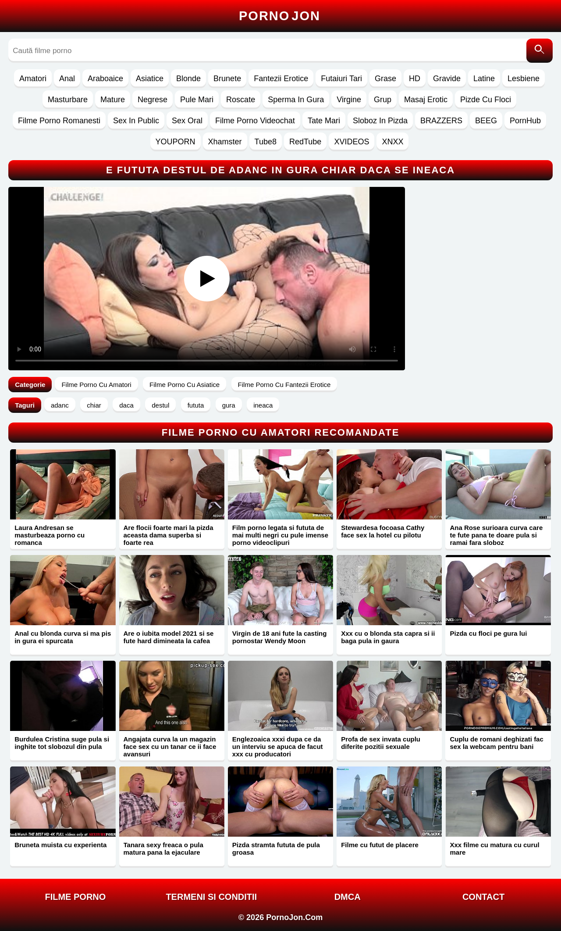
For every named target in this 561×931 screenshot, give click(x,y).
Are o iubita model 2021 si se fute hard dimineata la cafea (169, 637)
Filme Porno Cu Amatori (96, 384)
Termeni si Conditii (211, 897)
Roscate (240, 99)
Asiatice (149, 78)
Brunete (227, 78)
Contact (483, 897)
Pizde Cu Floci (485, 99)
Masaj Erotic (425, 99)
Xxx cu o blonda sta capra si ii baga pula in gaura (388, 637)
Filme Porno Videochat (255, 120)
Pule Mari (196, 99)
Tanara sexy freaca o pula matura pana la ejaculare (163, 848)
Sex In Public (136, 120)
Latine (484, 78)
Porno (279, 16)
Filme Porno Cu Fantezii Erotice (284, 384)
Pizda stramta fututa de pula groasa (276, 848)
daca (126, 405)
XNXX (392, 141)
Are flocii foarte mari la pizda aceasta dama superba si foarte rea (168, 535)
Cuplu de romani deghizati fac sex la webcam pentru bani (496, 742)
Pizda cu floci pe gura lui (488, 633)
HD (414, 78)
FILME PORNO (75, 897)
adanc (60, 405)
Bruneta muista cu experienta (60, 845)
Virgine (349, 99)
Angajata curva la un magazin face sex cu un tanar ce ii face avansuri (170, 746)
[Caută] (539, 51)
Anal (67, 78)
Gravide (447, 78)
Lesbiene (524, 78)
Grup (382, 99)
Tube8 (266, 141)
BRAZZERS (441, 120)
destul (160, 405)
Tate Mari (324, 120)
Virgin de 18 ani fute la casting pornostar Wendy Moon (279, 637)
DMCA (347, 897)
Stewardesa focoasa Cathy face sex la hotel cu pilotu (382, 531)
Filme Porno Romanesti (59, 120)
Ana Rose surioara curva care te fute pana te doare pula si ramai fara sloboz (496, 535)
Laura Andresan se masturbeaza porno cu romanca (49, 535)
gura (228, 405)
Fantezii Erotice (281, 78)
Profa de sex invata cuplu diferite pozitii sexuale (380, 742)
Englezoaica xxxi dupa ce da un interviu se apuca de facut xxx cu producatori (277, 746)
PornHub (525, 120)
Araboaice (105, 78)
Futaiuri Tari (341, 78)
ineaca (263, 405)
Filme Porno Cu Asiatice (184, 384)
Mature (112, 99)
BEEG (486, 120)
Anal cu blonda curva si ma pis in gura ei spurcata (62, 637)
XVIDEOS (351, 141)
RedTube (305, 141)
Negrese (152, 99)
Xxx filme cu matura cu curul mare (494, 848)
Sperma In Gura (296, 99)
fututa (196, 405)
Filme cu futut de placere (380, 845)
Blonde (188, 78)
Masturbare (68, 99)
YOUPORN (175, 141)
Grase (385, 78)
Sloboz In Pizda (380, 120)
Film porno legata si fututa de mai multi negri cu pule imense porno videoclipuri (280, 535)
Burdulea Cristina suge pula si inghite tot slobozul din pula (61, 742)
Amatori (32, 78)
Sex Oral (187, 120)
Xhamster (225, 141)
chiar (94, 405)
